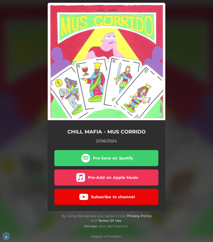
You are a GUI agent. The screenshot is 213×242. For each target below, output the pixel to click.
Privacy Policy (139, 216)
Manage (90, 226)
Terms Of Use (109, 220)
